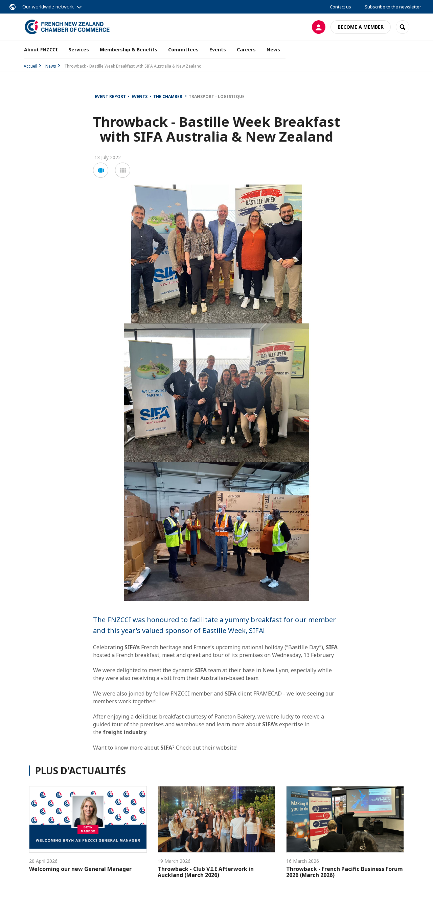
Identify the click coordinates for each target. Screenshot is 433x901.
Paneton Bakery (234, 716)
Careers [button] (246, 49)
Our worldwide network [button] (48, 6)
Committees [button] (183, 49)
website (226, 747)
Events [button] (217, 49)
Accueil (30, 66)
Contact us (340, 7)
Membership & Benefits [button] (128, 49)
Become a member (361, 27)
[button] (100, 170)
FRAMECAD (267, 693)
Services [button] (79, 49)
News (273, 49)
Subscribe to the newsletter (393, 7)
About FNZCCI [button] (41, 49)
